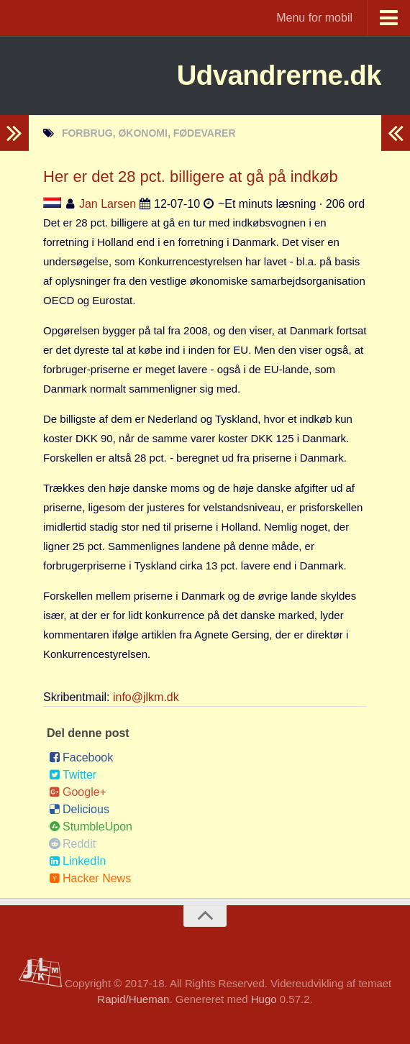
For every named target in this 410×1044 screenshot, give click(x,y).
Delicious (79, 809)
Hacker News (90, 878)
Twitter (72, 775)
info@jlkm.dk (146, 697)
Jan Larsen (107, 204)
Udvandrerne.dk (268, 75)
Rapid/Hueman (133, 999)
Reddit (72, 844)
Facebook (81, 757)
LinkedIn (77, 861)
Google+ (77, 792)
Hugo (264, 999)
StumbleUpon (90, 826)
